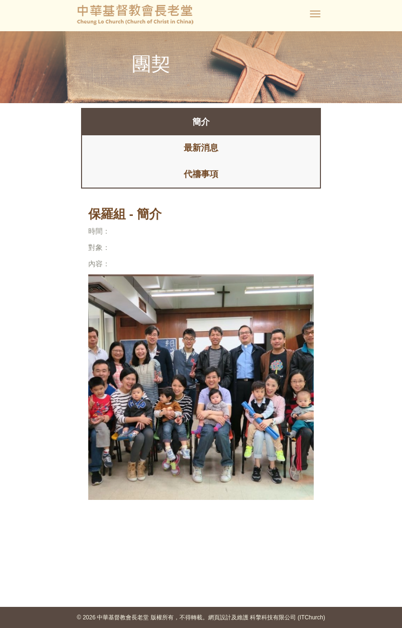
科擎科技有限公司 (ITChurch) (287, 617)
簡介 (201, 122)
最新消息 (201, 148)
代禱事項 (201, 174)
